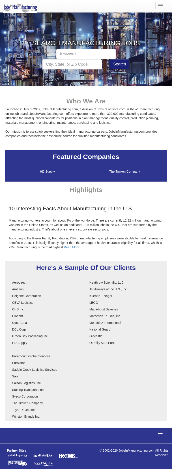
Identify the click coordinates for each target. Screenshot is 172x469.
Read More (71, 247)
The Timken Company (124, 171)
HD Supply (47, 171)
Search (119, 64)
